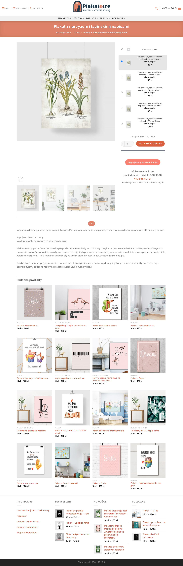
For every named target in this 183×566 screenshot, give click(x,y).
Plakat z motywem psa (27, 483)
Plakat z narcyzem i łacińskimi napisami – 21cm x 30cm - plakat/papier (149, 74)
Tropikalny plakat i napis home (144, 431)
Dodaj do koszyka (150, 143)
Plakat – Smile (99, 483)
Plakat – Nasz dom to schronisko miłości (70, 432)
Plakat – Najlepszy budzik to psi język (145, 484)
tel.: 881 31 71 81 (142, 178)
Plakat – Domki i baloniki (66, 483)
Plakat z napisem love (27, 326)
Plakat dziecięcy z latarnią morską (108, 431)
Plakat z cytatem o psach (104, 326)
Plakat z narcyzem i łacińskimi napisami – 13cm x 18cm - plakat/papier (149, 59)
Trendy (105, 18)
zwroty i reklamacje (27, 527)
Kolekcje (118, 18)
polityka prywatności (28, 521)
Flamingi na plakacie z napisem (31, 431)
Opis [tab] (91, 223)
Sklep (77, 32)
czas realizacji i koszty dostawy (33, 510)
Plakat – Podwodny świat (142, 326)
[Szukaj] (156, 8)
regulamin (22, 515)
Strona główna (63, 32)
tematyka (64, 18)
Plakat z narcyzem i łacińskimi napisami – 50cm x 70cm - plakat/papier (149, 105)
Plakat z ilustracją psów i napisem (32, 378)
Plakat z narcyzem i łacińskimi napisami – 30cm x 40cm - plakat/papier (149, 90)
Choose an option (149, 49)
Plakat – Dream (137, 378)
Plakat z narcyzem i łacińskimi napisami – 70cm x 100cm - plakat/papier (149, 121)
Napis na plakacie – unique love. (70, 378)
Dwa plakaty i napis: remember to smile (70, 326)
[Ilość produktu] (127, 144)
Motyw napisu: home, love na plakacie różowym (106, 379)
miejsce (92, 18)
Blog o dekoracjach (27, 532)
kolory (78, 18)
